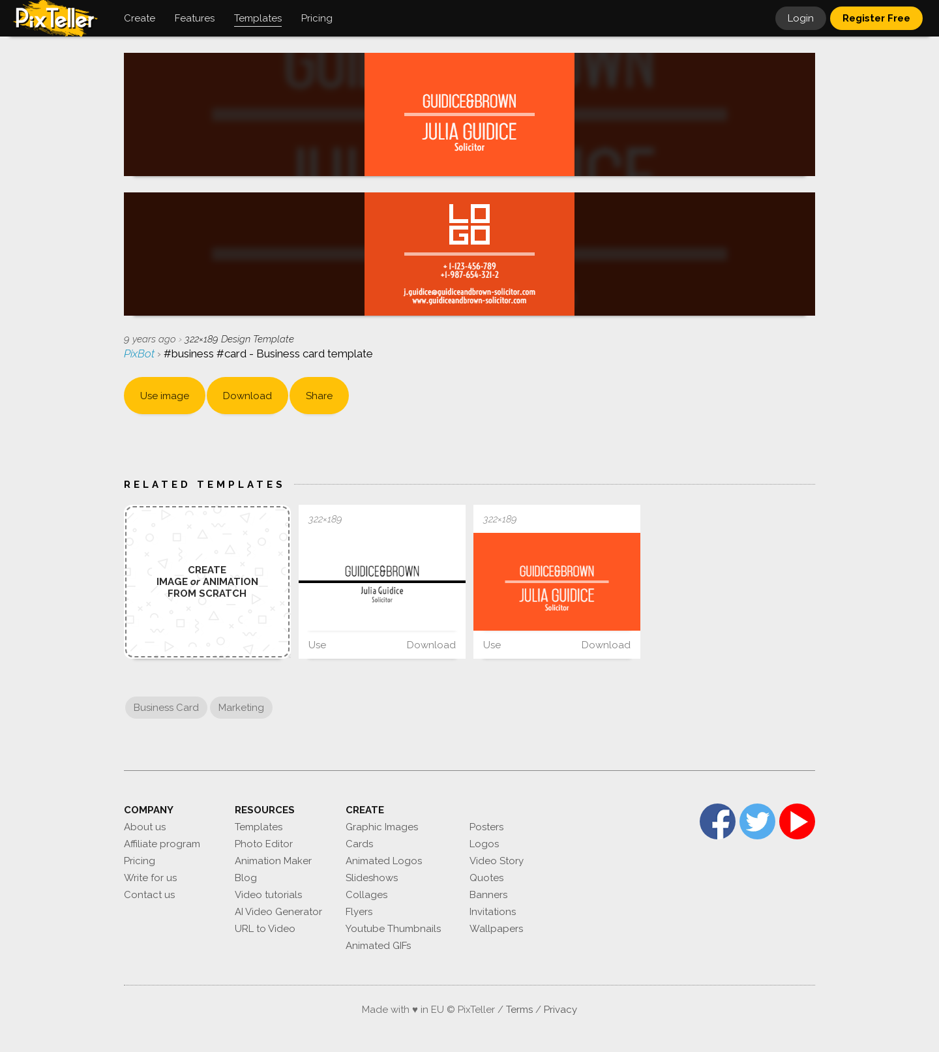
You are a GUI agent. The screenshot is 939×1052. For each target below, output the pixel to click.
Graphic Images (382, 827)
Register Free (876, 18)
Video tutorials (268, 895)
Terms (519, 1009)
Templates (258, 827)
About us (145, 827)
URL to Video (265, 929)
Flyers (359, 912)
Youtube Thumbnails (393, 929)
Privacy (560, 1009)
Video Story (497, 861)
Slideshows (372, 878)
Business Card (166, 708)
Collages (366, 895)
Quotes (486, 878)
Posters (486, 827)
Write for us (150, 878)
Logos (484, 844)
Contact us (149, 895)
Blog (246, 878)
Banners (488, 895)
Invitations (493, 912)
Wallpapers (496, 929)
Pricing (139, 861)
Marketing (241, 708)
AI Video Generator (278, 912)
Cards (359, 844)
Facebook (718, 821)
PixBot (140, 353)
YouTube (797, 821)
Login (801, 18)
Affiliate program (162, 844)
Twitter (757, 821)
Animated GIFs (378, 946)
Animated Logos (384, 861)
